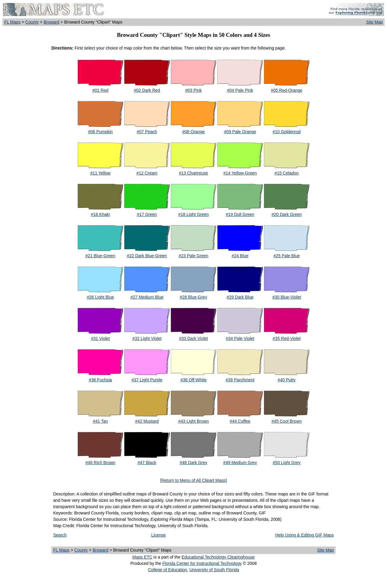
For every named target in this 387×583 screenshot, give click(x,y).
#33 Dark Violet (193, 338)
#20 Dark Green (287, 214)
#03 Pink (193, 90)
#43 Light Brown (193, 421)
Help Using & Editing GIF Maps (304, 535)
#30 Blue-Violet (286, 297)
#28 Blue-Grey (193, 297)
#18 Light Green (193, 214)
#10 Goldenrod (287, 131)
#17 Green (147, 214)
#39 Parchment (240, 379)
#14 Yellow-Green (240, 173)
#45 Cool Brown (287, 421)
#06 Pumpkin (100, 131)
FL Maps (12, 22)
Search (60, 535)
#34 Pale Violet (240, 338)
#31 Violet (100, 338)
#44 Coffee (240, 421)
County (32, 22)
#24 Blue (240, 255)
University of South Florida (214, 569)
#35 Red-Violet (287, 338)
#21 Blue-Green (100, 255)
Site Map (374, 22)
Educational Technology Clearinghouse (218, 557)
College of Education (167, 569)
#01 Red (101, 90)
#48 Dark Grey (193, 462)
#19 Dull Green (240, 214)
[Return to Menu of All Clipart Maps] (193, 480)
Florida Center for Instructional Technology (202, 563)
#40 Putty (286, 379)
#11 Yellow (100, 173)
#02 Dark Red (147, 90)
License (158, 535)
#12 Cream (146, 173)
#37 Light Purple (147, 379)
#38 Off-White (193, 379)
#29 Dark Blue (240, 297)
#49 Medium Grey (240, 462)
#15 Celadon (286, 173)
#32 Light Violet (146, 338)
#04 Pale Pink (240, 90)
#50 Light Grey (287, 462)
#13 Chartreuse (193, 173)
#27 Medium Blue (147, 297)
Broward (51, 22)
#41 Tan (100, 421)
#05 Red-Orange (286, 90)
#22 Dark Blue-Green (147, 255)
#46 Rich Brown (100, 462)
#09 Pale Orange (240, 131)
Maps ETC (142, 557)
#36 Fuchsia (100, 379)
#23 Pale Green (193, 255)
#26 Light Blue (100, 297)
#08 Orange (193, 131)
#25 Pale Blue (286, 255)
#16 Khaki (100, 214)
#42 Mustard (147, 421)
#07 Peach (147, 131)
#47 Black (147, 462)
